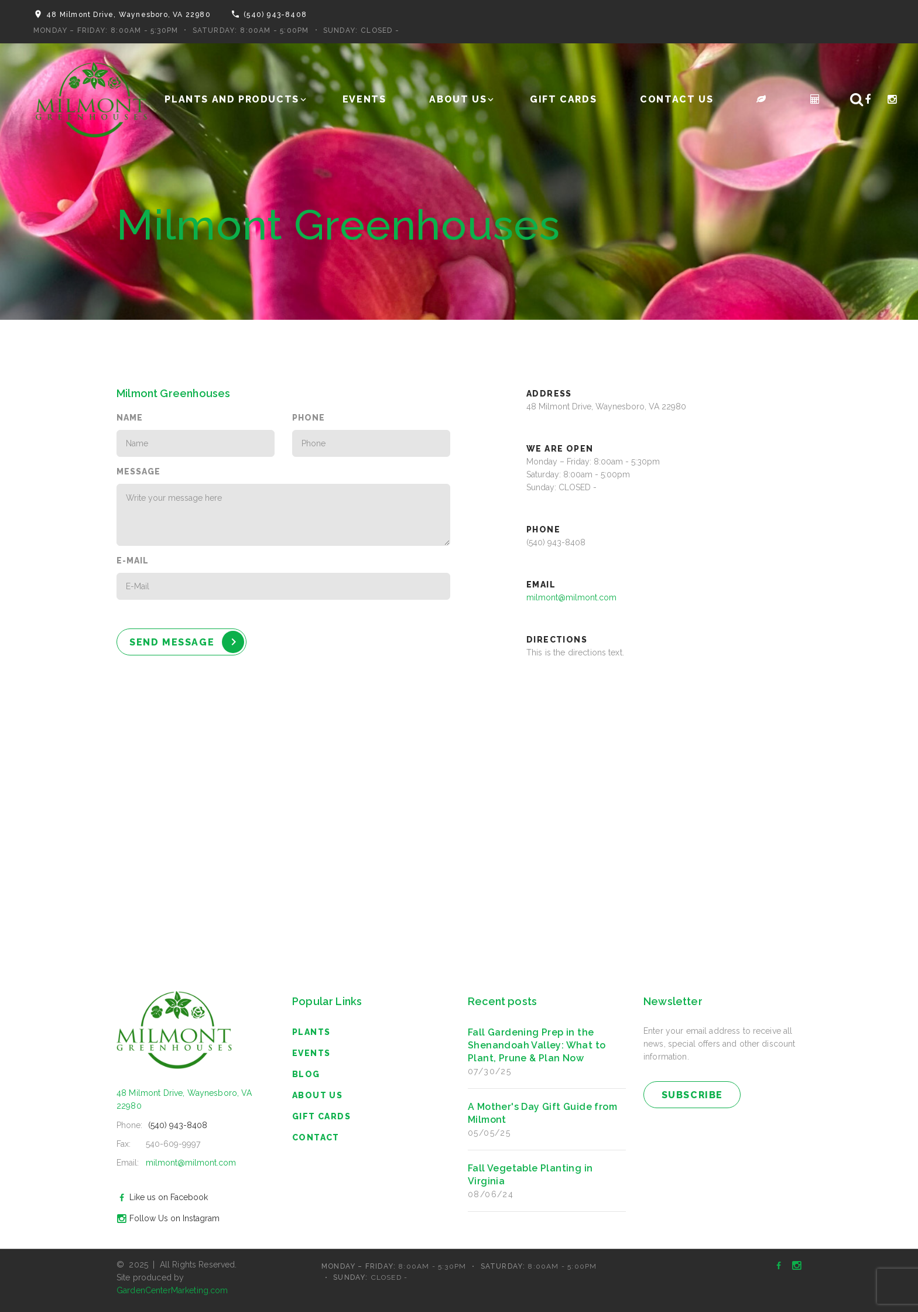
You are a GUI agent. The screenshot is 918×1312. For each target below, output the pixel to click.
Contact (316, 1137)
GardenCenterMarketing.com (172, 1290)
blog (306, 1074)
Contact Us (676, 99)
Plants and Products (232, 99)
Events (364, 99)
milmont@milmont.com (571, 597)
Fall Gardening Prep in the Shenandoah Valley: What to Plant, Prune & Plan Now (536, 1045)
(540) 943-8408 (275, 15)
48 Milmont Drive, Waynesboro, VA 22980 (128, 15)
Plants (311, 1032)
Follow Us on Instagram (167, 1218)
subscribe (692, 1095)
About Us (458, 99)
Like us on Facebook (161, 1197)
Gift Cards (563, 99)
